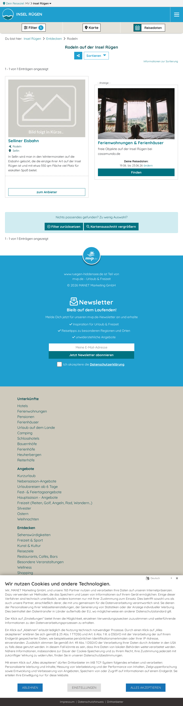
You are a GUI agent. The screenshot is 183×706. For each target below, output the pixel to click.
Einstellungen (84, 688)
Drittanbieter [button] (115, 702)
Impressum (67, 702)
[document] (91, 632)
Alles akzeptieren (146, 688)
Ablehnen (30, 688)
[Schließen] (177, 578)
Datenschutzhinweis (91, 702)
